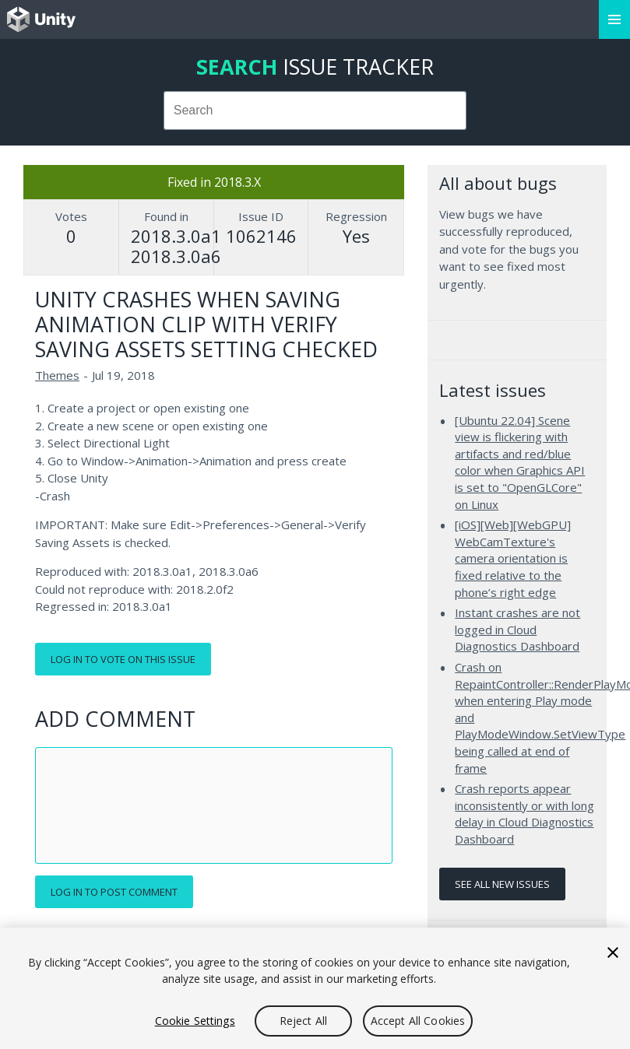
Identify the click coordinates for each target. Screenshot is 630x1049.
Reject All (303, 1020)
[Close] (613, 952)
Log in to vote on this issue (123, 659)
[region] (315, 988)
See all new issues (502, 884)
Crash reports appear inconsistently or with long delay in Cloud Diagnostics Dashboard (524, 814)
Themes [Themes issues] (57, 375)
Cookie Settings (195, 1020)
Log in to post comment (114, 892)
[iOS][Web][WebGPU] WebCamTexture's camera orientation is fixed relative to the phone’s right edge (513, 558)
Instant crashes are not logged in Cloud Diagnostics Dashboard (517, 629)
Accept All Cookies (418, 1020)
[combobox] (315, 110)
